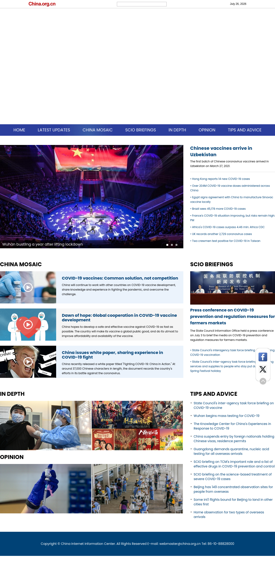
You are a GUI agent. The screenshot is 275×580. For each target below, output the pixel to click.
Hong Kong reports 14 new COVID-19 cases (221, 179)
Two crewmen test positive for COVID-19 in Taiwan (226, 241)
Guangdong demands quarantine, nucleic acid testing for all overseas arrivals (231, 451)
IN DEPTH (177, 130)
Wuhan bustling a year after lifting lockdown (42, 244)
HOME (19, 130)
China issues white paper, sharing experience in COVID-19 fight (112, 355)
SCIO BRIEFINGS (140, 130)
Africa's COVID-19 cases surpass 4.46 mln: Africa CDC (228, 227)
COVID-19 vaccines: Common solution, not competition (120, 278)
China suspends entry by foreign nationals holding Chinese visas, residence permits (234, 438)
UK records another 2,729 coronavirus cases (222, 234)
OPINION (207, 130)
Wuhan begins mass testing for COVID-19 (226, 415)
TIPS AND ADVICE (244, 130)
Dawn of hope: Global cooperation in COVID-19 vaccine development (119, 317)
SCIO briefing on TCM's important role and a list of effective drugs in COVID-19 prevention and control (234, 464)
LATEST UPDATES (54, 130)
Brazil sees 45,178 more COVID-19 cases (219, 209)
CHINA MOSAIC (98, 130)
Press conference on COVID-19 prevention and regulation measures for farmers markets (232, 316)
